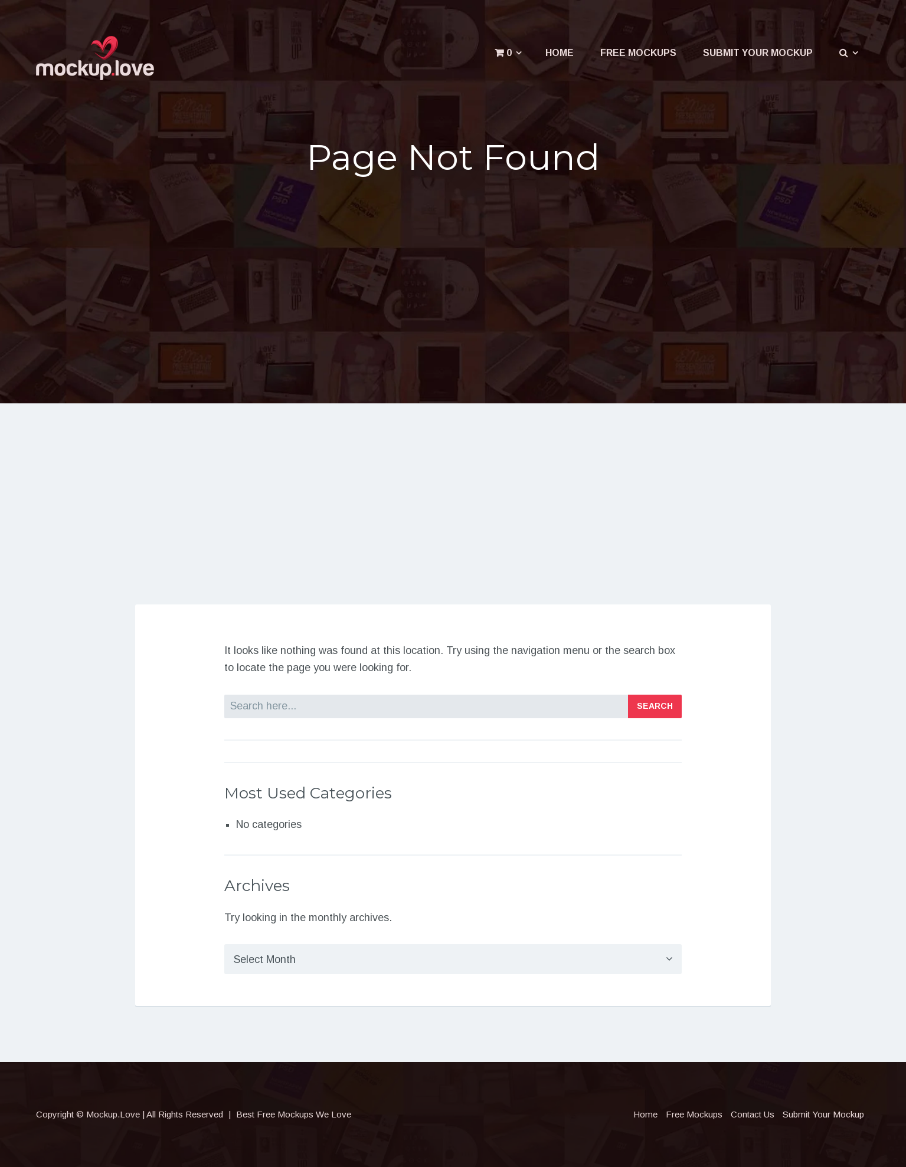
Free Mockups (638, 53)
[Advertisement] (453, 278)
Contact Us (752, 1114)
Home (559, 53)
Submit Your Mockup (758, 53)
